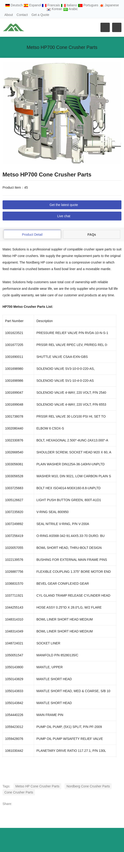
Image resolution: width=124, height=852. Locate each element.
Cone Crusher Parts (18, 792)
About (8, 15)
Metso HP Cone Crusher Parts (37, 786)
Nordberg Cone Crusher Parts (88, 786)
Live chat (63, 216)
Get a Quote (40, 15)
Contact (22, 15)
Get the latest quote (63, 205)
